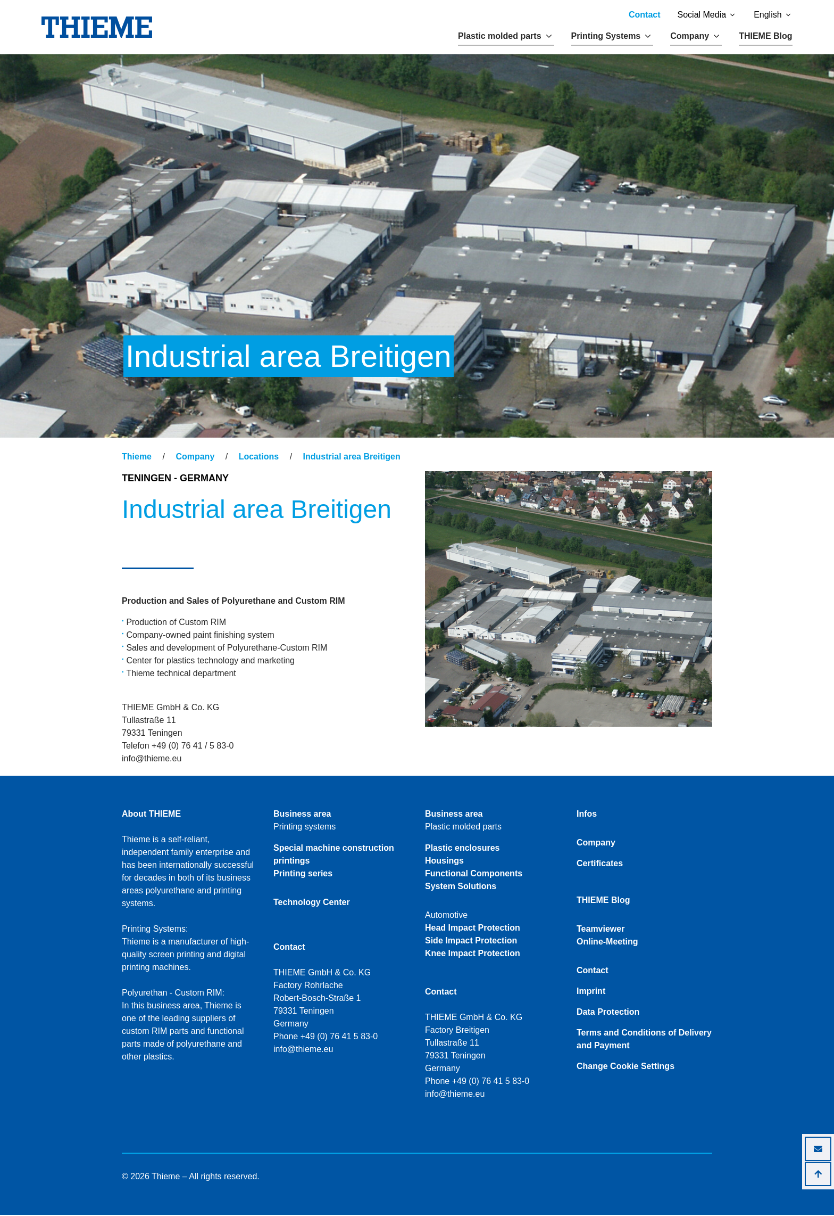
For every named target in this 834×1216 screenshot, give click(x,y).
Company (195, 457)
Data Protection (608, 1012)
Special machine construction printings (333, 855)
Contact (645, 14)
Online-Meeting (607, 942)
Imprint (591, 992)
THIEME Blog (765, 35)
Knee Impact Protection (472, 954)
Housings (444, 861)
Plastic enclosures (462, 848)
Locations (259, 457)
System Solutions (460, 887)
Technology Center (311, 903)
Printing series (302, 874)
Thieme (137, 457)
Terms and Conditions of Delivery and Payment (644, 1040)
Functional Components (473, 874)
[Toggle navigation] (129, 447)
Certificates (600, 864)
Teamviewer (600, 929)
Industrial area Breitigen (352, 457)
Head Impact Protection (472, 928)
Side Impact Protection (471, 941)
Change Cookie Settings (625, 1067)
